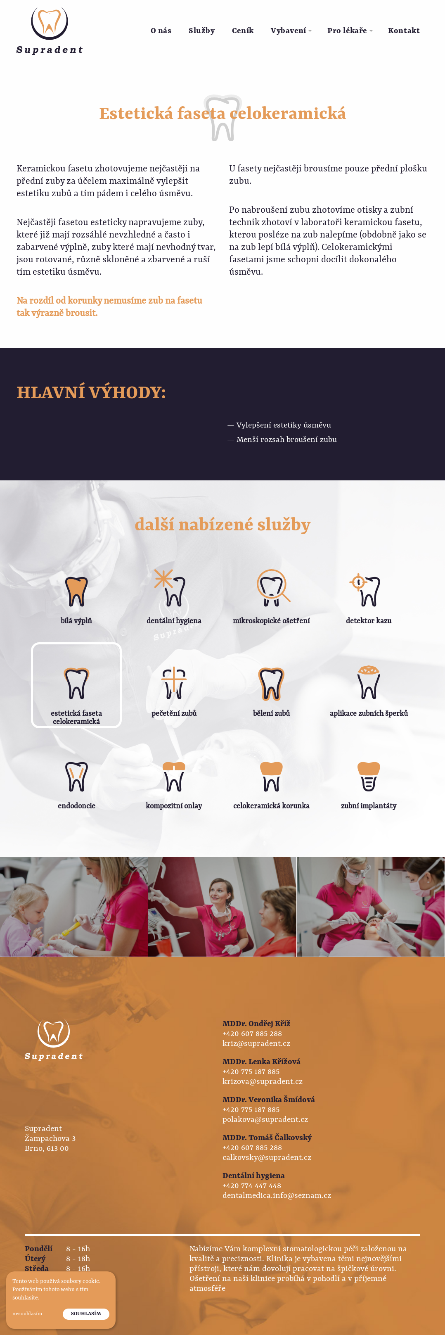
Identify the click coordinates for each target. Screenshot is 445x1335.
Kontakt (404, 31)
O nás (161, 31)
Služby (202, 31)
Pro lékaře (347, 31)
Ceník (243, 31)
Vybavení (288, 31)
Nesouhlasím (27, 1313)
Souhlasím (86, 1313)
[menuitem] (161, 31)
